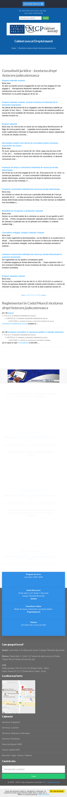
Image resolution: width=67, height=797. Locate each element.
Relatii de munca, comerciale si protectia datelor (33, 609)
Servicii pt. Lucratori (10, 727)
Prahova (28, 755)
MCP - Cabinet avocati (50, 782)
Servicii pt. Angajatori (11, 722)
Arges (13, 755)
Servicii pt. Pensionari (11, 738)
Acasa (13, 48)
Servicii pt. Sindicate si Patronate (16, 733)
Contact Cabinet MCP (11, 749)
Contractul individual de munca (15, 324)
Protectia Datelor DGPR (12, 744)
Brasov (20, 755)
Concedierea (23, 343)
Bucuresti (6, 755)
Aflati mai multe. (43, 794)
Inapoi (23, 295)
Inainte (43, 295)
